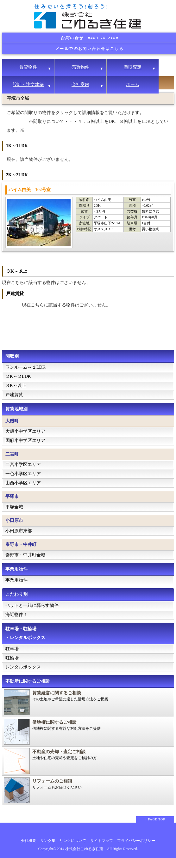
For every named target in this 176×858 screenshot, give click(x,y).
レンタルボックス (23, 667)
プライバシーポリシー (136, 840)
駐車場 (12, 648)
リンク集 (47, 840)
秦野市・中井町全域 (25, 555)
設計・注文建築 (28, 84)
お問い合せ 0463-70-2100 (89, 38)
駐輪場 (12, 658)
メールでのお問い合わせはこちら (89, 48)
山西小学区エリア (23, 482)
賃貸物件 (28, 67)
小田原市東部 (18, 531)
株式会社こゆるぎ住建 (84, 849)
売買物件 (80, 67)
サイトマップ (101, 840)
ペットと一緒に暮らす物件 (32, 605)
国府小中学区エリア (25, 440)
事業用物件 (16, 580)
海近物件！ (16, 614)
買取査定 (132, 67)
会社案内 (80, 84)
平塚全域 (14, 507)
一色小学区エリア (23, 473)
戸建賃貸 (14, 394)
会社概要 (28, 840)
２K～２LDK (18, 376)
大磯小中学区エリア (25, 431)
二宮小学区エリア (23, 464)
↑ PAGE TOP (155, 819)
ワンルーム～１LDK (25, 367)
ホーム (132, 84)
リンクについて (73, 840)
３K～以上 (15, 385)
